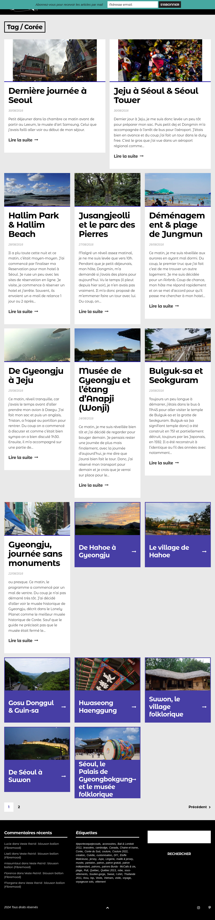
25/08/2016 (15, 390)
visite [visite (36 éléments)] (118, 877)
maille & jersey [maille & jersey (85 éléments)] (124, 859)
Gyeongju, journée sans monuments (36, 553)
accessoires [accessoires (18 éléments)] (109, 843)
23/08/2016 (156, 390)
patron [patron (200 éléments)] (100, 862)
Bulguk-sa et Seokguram (177, 375)
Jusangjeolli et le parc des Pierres (108, 224)
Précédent (200, 807)
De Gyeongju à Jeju (37, 375)
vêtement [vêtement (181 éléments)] (100, 881)
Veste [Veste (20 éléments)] (99, 877)
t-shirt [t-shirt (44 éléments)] (119, 874)
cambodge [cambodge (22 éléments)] (101, 847)
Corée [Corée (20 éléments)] (79, 851)
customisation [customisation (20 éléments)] (104, 855)
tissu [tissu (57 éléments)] (86, 877)
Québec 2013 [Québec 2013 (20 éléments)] (108, 870)
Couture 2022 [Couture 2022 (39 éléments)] (120, 851)
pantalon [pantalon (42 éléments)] (90, 862)
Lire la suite (23, 140)
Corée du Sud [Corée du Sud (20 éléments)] (92, 851)
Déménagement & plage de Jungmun (177, 224)
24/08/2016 (86, 418)
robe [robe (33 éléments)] (120, 870)
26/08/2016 (156, 244)
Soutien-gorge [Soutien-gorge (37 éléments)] (97, 874)
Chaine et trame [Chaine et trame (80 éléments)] (129, 847)
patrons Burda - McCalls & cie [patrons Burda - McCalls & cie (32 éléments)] (118, 866)
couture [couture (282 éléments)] (106, 851)
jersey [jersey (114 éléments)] (93, 859)
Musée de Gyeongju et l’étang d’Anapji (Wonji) (105, 389)
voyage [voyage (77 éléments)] (127, 877)
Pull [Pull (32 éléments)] (86, 870)
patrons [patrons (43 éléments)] (96, 866)
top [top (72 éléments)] (92, 877)
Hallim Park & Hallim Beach (34, 224)
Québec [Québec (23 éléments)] (94, 870)
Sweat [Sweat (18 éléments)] (110, 874)
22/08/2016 (15, 573)
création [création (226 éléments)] (80, 855)
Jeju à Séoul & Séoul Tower (157, 95)
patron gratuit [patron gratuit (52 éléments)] (113, 862)
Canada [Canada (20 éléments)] (113, 847)
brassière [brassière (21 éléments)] (88, 847)
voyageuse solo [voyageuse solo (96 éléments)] (84, 881)
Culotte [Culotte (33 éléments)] (91, 855)
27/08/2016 (86, 244)
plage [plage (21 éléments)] (79, 870)
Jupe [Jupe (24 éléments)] (101, 859)
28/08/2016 (15, 244)
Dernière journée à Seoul (48, 95)
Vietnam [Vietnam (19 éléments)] (108, 877)
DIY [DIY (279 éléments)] (116, 855)
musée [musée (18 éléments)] (79, 862)
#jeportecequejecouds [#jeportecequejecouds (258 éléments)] (88, 843)
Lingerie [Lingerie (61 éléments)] (110, 859)
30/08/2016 (15, 110)
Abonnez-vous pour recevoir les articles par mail (69, 4)
